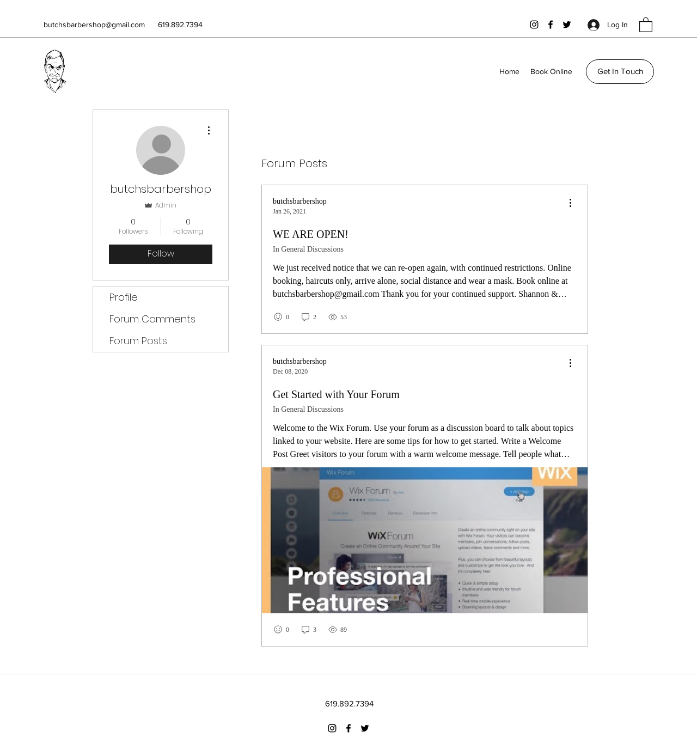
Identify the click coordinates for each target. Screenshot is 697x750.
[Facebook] (550, 24)
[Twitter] (566, 24)
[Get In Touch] (620, 71)
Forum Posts (138, 340)
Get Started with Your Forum (336, 394)
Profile (123, 297)
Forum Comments (152, 319)
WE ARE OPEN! (310, 234)
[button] (645, 24)
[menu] (570, 203)
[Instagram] (534, 24)
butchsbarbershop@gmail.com (94, 24)
